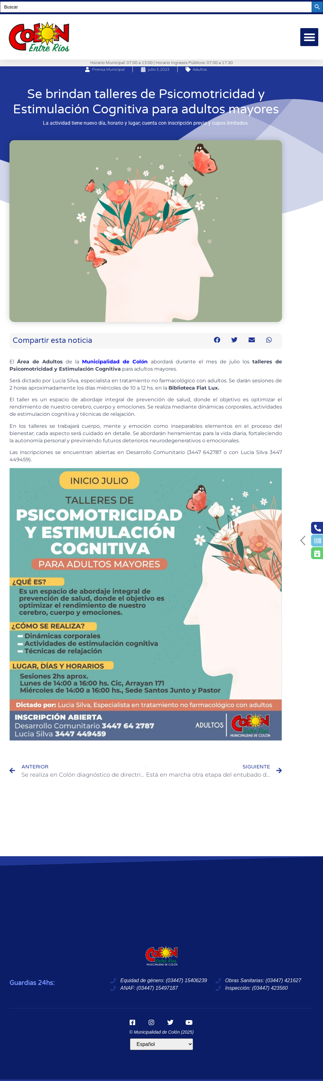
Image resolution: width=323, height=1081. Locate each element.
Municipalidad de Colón (115, 362)
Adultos (200, 69)
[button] (309, 37)
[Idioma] (161, 1044)
